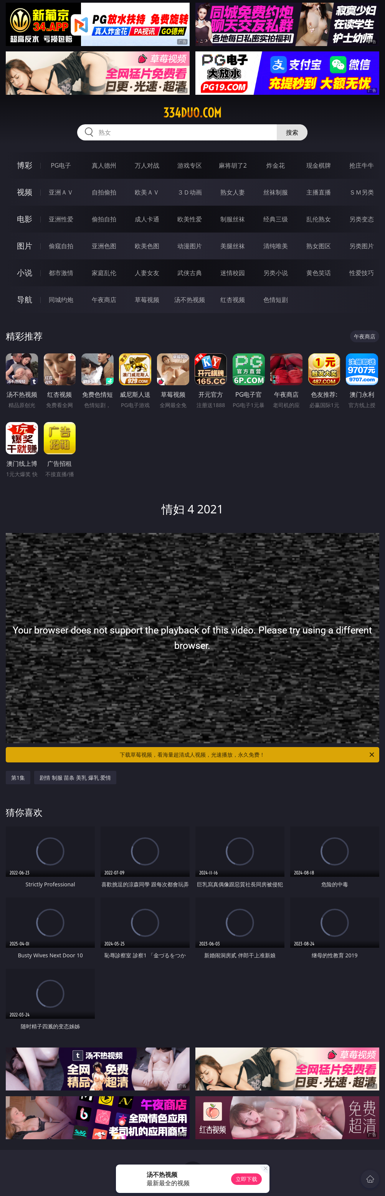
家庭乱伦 (104, 273)
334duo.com (192, 112)
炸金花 (275, 165)
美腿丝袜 (232, 246)
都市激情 (61, 273)
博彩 (24, 165)
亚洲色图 (104, 246)
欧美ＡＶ (147, 192)
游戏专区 (189, 165)
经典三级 (275, 219)
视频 (24, 192)
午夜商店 (104, 299)
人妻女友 (147, 273)
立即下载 (246, 1179)
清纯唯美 (275, 246)
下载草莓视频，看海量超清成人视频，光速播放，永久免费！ (247, 754)
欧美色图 (147, 246)
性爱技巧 (361, 273)
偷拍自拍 (104, 219)
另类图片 (361, 246)
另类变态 (361, 219)
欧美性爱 (189, 219)
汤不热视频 (189, 299)
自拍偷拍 (104, 192)
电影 (24, 219)
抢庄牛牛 (361, 165)
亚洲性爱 (61, 219)
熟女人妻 (232, 192)
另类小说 (275, 273)
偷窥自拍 (61, 246)
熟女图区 (318, 246)
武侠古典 (189, 273)
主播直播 (318, 192)
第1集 (18, 777)
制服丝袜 (232, 219)
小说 (24, 272)
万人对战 (147, 165)
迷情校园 (232, 273)
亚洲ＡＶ (61, 192)
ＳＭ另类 (361, 192)
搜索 (292, 132)
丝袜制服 (275, 192)
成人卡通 (147, 219)
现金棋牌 (318, 165)
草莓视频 (147, 299)
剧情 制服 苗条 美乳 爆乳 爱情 (75, 777)
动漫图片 (189, 246)
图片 (24, 246)
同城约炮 (61, 299)
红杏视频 (232, 299)
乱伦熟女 (318, 219)
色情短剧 (275, 299)
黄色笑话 (318, 273)
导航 (24, 299)
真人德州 (104, 165)
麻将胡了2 (233, 165)
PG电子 (61, 165)
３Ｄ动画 (189, 192)
